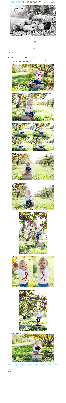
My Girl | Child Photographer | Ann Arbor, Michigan (23, 57)
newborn (35, 42)
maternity (35, 41)
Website (34, 47)
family (35, 40)
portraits (35, 45)
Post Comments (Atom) (15, 396)
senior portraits (35, 46)
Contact (34, 48)
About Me (34, 37)
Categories (34, 38)
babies (35, 39)
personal (35, 44)
